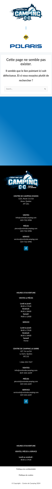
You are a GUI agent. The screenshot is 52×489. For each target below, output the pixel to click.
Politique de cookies (26, 475)
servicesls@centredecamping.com (26, 392)
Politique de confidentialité (26, 469)
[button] (26, 28)
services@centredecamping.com (26, 239)
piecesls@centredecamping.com (26, 381)
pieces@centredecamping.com (26, 228)
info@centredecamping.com (26, 218)
